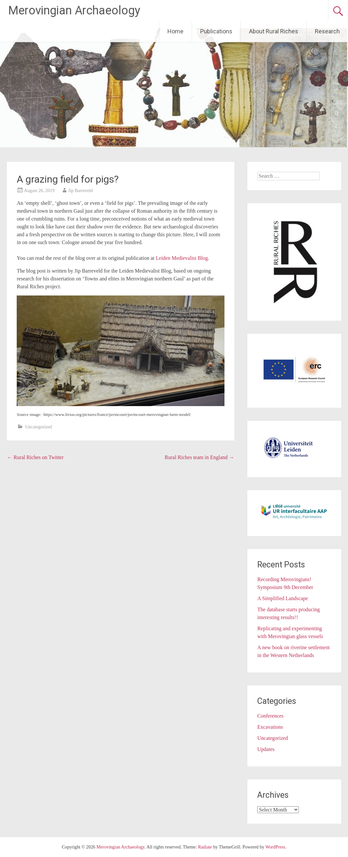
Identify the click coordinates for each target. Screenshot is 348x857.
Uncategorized (38, 426)
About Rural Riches (273, 31)
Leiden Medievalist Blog (182, 258)
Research (327, 31)
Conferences (270, 716)
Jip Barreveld (80, 190)
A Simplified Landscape (282, 598)
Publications (216, 31)
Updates (265, 749)
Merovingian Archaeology (74, 10)
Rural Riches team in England (199, 457)
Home (175, 31)
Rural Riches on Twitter (35, 457)
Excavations (270, 727)
